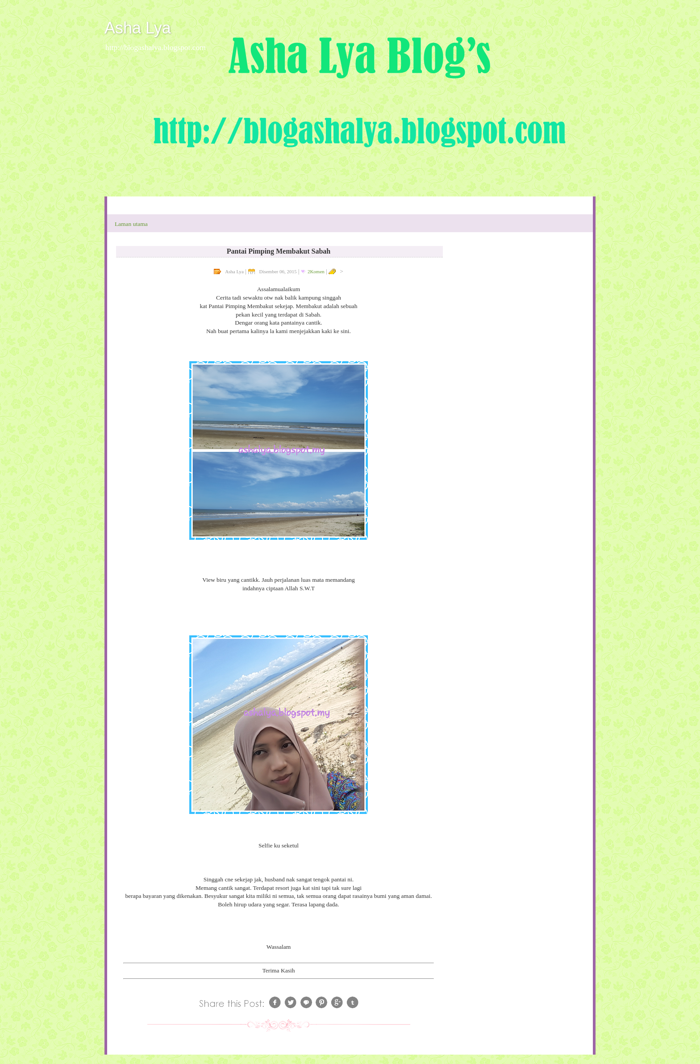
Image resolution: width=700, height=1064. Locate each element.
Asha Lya (137, 28)
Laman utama (131, 224)
